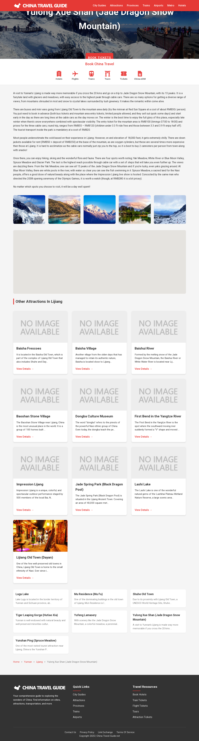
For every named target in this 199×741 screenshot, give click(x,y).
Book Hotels (139, 694)
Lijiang (39, 662)
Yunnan (28, 662)
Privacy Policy (87, 732)
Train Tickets (140, 700)
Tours (136, 711)
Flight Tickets (140, 705)
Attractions (116, 5)
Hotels (182, 5)
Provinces (133, 5)
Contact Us (70, 732)
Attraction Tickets (142, 717)
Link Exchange (105, 732)
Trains (146, 5)
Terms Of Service (126, 732)
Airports (158, 5)
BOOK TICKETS (99, 57)
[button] (99, 259)
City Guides (99, 5)
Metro (170, 5)
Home (16, 662)
